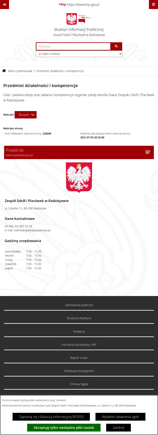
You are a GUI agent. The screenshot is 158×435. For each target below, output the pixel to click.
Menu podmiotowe (20, 71)
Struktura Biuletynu (79, 318)
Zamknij (118, 427)
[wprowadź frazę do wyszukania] (73, 46)
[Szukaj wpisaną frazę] (116, 46)
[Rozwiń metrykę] (26, 114)
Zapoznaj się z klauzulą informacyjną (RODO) (51, 416)
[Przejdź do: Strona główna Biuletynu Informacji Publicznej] (4, 71)
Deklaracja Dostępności (79, 371)
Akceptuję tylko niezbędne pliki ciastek (64, 427)
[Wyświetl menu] (153, 4)
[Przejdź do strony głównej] (79, 25)
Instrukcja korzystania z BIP (79, 345)
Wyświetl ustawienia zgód (120, 416)
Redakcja (79, 331)
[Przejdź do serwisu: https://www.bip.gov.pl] (79, 4)
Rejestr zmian (79, 358)
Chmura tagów (79, 384)
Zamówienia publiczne (79, 305)
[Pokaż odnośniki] (4, 4)
